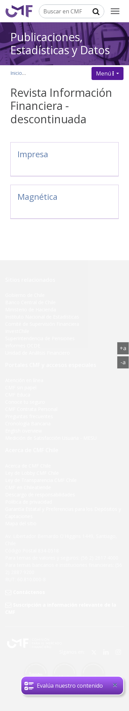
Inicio (16, 73)
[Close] (115, 685)
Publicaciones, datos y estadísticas (67, 73)
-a (124, 362)
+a (124, 348)
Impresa (33, 154)
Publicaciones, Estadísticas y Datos (60, 43)
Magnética (37, 196)
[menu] (115, 11)
